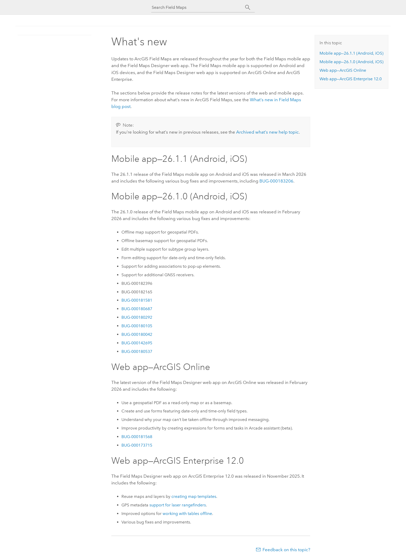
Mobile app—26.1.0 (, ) (351, 61)
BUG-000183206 (276, 181)
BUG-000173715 (136, 445)
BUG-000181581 (136, 300)
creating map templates (193, 496)
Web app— (343, 70)
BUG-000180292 (136, 317)
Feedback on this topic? (286, 549)
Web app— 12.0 (351, 78)
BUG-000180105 (136, 325)
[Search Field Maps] (198, 7)
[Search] (248, 7)
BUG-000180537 (136, 351)
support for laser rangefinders (177, 505)
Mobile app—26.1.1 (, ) (351, 53)
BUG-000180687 (136, 308)
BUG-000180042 (136, 334)
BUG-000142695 (136, 342)
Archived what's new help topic (267, 132)
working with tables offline (187, 513)
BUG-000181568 (136, 436)
